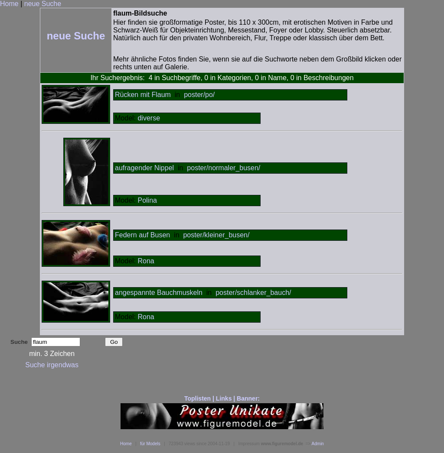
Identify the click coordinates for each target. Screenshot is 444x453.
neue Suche (42, 3)
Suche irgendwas (51, 365)
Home (9, 3)
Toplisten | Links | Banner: (222, 398)
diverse (148, 118)
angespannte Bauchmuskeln (158, 292)
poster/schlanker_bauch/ (253, 292)
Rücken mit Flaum (143, 94)
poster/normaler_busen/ (223, 167)
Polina (147, 200)
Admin (318, 443)
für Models (150, 443)
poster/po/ (199, 94)
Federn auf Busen (142, 235)
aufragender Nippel (144, 167)
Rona (145, 261)
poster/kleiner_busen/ (216, 235)
